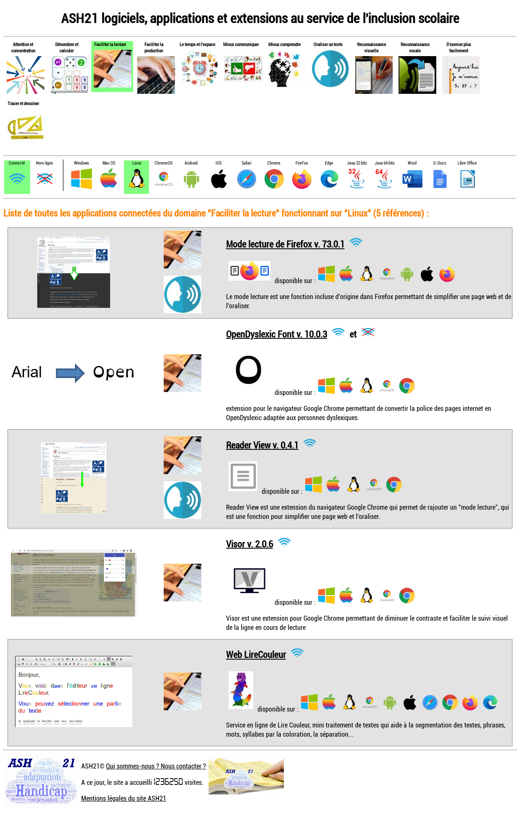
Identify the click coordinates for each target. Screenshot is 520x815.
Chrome (274, 163)
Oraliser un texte (328, 44)
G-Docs (439, 163)
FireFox (302, 163)
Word (412, 163)
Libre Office (467, 163)
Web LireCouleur (256, 654)
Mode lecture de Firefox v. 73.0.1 (285, 243)
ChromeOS (163, 163)
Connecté (17, 163)
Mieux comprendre (284, 44)
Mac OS (109, 163)
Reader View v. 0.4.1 (262, 444)
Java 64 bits (384, 163)
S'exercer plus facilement (458, 47)
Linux (136, 163)
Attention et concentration (23, 47)
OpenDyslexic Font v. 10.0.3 (276, 333)
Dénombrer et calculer (66, 47)
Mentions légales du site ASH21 (123, 798)
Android (191, 163)
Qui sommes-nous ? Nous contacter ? (156, 766)
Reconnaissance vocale (415, 47)
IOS (218, 163)
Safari (246, 163)
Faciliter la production (153, 47)
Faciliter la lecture (110, 44)
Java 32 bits (357, 163)
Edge (329, 163)
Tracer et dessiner (23, 103)
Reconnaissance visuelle (371, 47)
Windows (81, 163)
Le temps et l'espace (197, 44)
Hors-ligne (44, 163)
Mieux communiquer (241, 44)
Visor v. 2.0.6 (249, 543)
